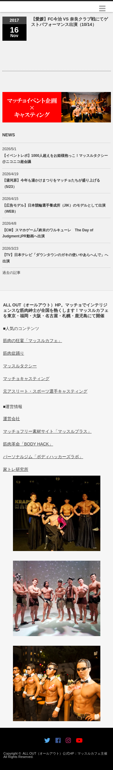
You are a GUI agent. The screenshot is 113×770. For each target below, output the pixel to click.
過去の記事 (11, 273)
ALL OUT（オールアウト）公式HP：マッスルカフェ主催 (65, 753)
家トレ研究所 (15, 469)
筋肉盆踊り (13, 353)
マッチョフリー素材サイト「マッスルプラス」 (47, 431)
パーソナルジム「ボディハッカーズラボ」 (43, 456)
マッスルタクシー (20, 365)
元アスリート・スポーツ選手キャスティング (45, 391)
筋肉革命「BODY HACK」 (28, 444)
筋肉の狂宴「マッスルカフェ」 (32, 340)
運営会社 (11, 418)
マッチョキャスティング (26, 378)
